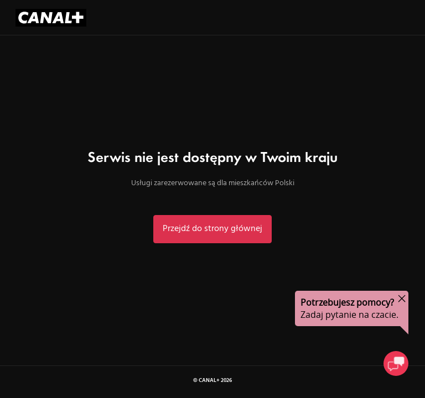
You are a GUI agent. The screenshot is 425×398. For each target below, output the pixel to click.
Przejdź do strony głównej (212, 229)
